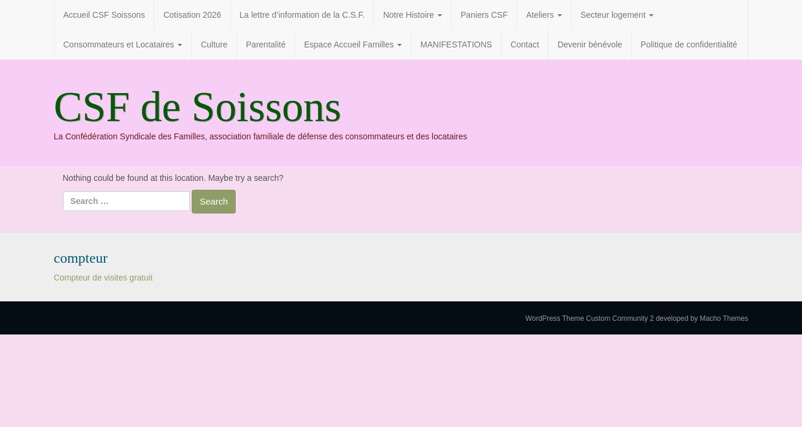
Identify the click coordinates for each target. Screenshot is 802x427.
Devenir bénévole (589, 44)
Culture (214, 44)
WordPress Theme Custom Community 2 (589, 318)
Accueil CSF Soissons (104, 15)
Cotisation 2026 (192, 15)
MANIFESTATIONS (456, 44)
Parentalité (266, 44)
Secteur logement (617, 15)
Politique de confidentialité (689, 44)
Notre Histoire (412, 15)
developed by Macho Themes (702, 318)
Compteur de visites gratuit (103, 277)
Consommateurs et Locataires (123, 44)
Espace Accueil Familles (353, 44)
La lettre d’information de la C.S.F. (302, 15)
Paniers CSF (484, 15)
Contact (525, 44)
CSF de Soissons (197, 106)
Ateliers (544, 15)
